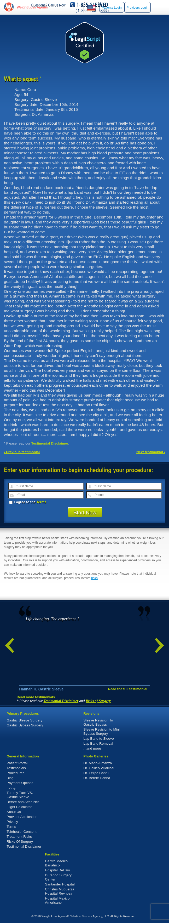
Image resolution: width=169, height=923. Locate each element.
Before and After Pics (23, 802)
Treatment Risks (19, 837)
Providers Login (137, 7)
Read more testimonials (36, 697)
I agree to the (27, 502)
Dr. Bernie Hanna (96, 778)
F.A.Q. (11, 788)
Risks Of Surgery (20, 841)
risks (94, 578)
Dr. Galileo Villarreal (98, 768)
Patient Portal (17, 763)
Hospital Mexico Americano (57, 900)
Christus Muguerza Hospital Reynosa (59, 891)
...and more (92, 748)
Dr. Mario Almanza (97, 763)
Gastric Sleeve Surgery (24, 720)
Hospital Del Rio (57, 870)
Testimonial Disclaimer (49, 443)
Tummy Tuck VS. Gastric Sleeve (20, 795)
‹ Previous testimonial (22, 452)
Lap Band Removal (98, 743)
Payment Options (20, 783)
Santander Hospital (59, 884)
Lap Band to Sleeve (98, 738)
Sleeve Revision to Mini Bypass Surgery (101, 731)
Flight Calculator (19, 807)
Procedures (15, 773)
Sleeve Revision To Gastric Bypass (98, 722)
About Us (14, 812)
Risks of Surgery (98, 701)
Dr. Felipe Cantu (95, 773)
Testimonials (16, 768)
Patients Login (112, 7)
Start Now (84, 512)
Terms (41, 502)
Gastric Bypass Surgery (25, 725)
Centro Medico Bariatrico (56, 863)
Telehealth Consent (21, 832)
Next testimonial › (150, 452)
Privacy (12, 822)
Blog (10, 778)
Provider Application (22, 817)
